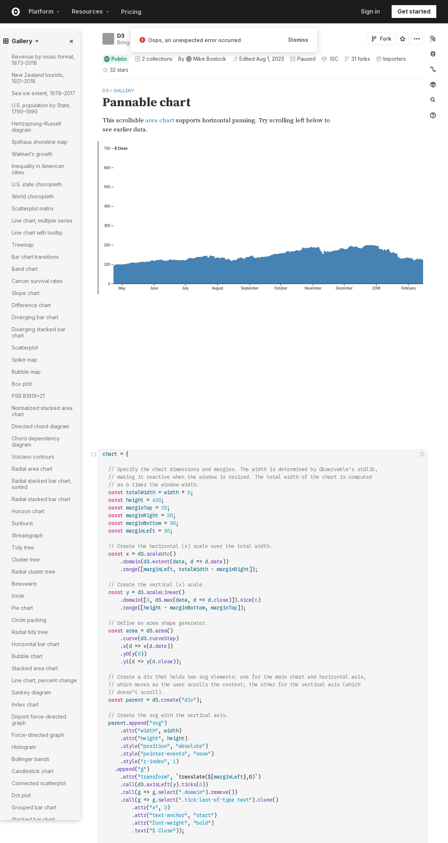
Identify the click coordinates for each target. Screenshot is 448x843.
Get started (413, 11)
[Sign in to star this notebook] (402, 39)
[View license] (333, 59)
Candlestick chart (32, 771)
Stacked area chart (35, 668)
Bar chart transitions (35, 257)
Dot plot (21, 795)
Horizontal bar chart (35, 644)
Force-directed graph (38, 735)
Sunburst (22, 523)
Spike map (24, 360)
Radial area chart (32, 469)
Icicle (18, 596)
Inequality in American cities (38, 169)
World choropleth (33, 196)
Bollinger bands (30, 759)
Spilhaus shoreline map (39, 142)
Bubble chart (27, 656)
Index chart (25, 704)
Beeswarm (24, 584)
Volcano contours (33, 457)
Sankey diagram (31, 692)
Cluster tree (26, 559)
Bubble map (26, 372)
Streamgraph (27, 535)
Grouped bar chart (34, 807)
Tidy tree (23, 547)
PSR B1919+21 (28, 396)
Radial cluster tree (33, 571)
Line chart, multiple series (42, 220)
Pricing (131, 11)
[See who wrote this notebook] (202, 59)
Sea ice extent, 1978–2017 (43, 93)
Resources (90, 11)
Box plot (22, 384)
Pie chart (22, 608)
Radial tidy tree (30, 632)
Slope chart (26, 293)
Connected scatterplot (39, 783)
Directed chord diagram (40, 426)
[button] (94, 83)
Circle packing (29, 620)
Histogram (24, 747)
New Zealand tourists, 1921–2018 (38, 78)
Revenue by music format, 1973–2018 (43, 59)
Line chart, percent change (44, 680)
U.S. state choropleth (37, 184)
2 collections (153, 59)
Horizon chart (28, 511)
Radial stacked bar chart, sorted (42, 484)
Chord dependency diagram (36, 441)
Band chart (25, 269)
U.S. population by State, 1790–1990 (41, 108)
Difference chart (31, 305)
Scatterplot (25, 347)
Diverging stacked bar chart (39, 332)
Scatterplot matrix (33, 208)
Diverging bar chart (35, 317)
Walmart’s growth (32, 154)
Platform (44, 11)
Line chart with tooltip (37, 233)
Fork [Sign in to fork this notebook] (381, 39)
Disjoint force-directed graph (39, 719)
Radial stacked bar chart (41, 499)
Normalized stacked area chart (42, 411)
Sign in (370, 11)
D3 (120, 36)
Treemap (23, 245)
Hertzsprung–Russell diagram (36, 126)
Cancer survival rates (37, 281)
